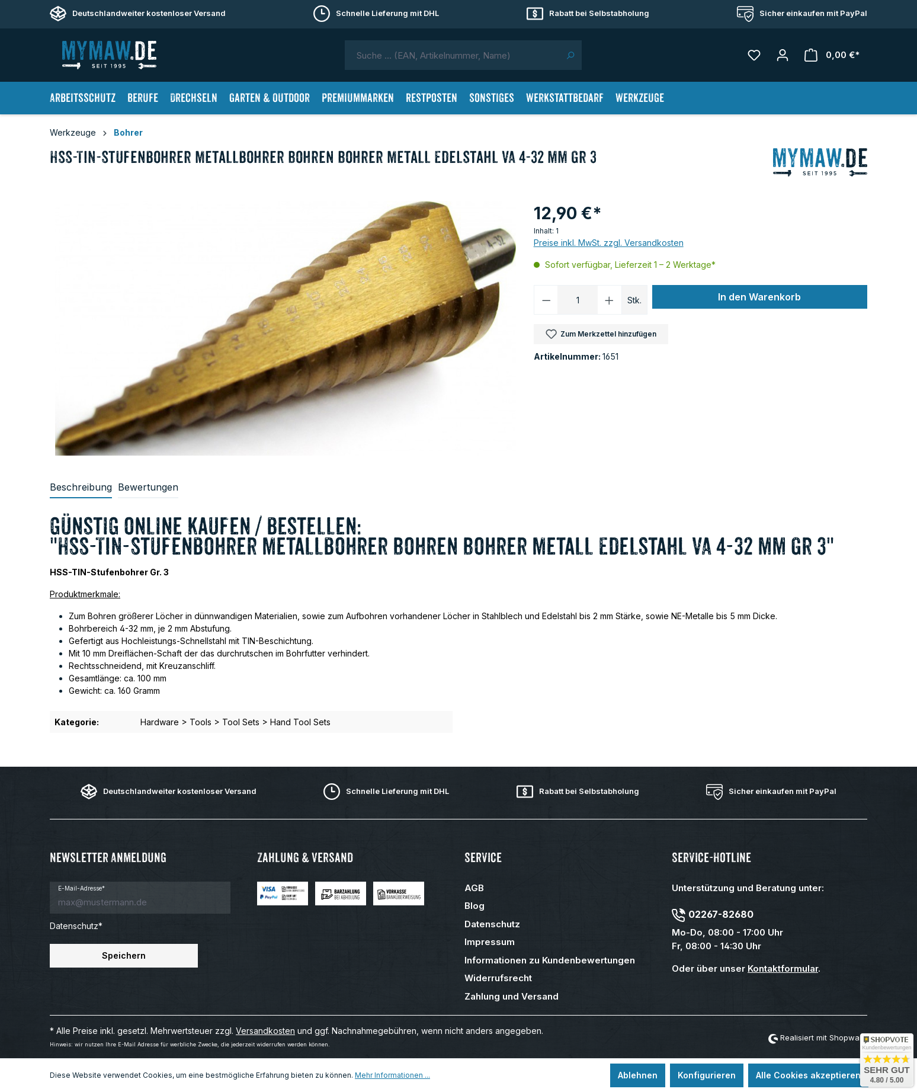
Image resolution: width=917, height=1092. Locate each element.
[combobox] (452, 55)
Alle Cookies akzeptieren (808, 1075)
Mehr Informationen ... (392, 1075)
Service (483, 858)
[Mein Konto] (782, 55)
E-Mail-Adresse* (81, 888)
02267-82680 (721, 914)
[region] (286, 328)
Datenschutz (492, 924)
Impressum (489, 941)
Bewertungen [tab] (148, 487)
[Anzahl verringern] (546, 300)
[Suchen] (570, 55)
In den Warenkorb (759, 297)
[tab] (81, 487)
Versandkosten (265, 1031)
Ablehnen (638, 1075)
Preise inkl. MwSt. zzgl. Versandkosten (609, 243)
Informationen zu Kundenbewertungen (549, 960)
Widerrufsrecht (498, 978)
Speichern (124, 955)
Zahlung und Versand (511, 996)
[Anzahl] (577, 300)
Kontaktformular (783, 968)
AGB (474, 888)
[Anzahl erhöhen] (609, 300)
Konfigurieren (707, 1075)
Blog (474, 905)
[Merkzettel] (754, 55)
